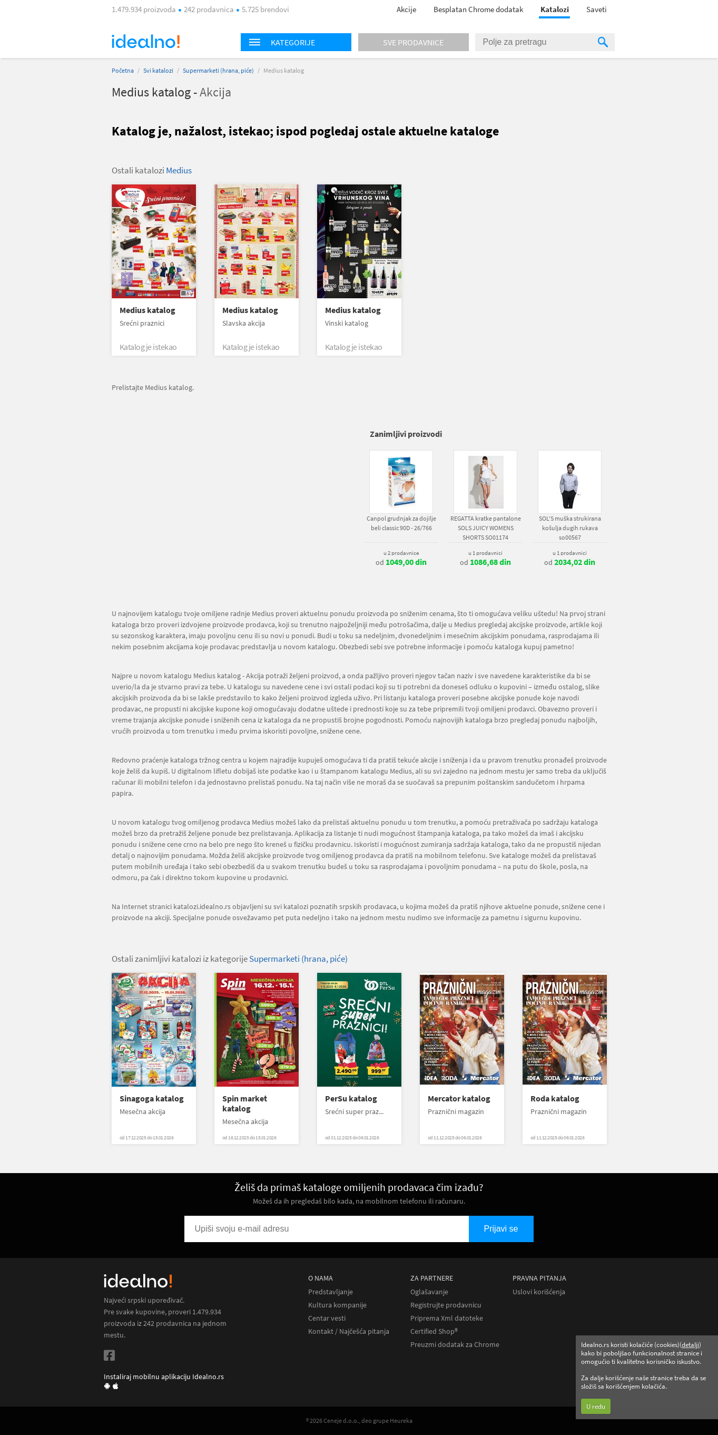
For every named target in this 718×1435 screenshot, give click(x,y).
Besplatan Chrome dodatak (478, 9)
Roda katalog (554, 1099)
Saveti (596, 9)
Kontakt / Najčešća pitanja (348, 1331)
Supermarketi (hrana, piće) (218, 70)
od (401, 562)
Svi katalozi (158, 70)
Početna (123, 70)
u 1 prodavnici (485, 553)
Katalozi (554, 9)
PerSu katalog (351, 1099)
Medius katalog (147, 310)
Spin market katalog (244, 1104)
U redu (595, 1406)
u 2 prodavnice (401, 553)
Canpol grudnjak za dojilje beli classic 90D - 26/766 (401, 523)
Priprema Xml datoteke (446, 1318)
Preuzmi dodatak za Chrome (454, 1344)
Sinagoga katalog (152, 1099)
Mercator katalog (459, 1099)
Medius (179, 170)
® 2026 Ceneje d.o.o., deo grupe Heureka (359, 1420)
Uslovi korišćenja (539, 1291)
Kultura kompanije (337, 1305)
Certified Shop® (434, 1331)
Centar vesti (327, 1318)
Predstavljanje (330, 1291)
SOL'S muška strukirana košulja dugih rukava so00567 (570, 527)
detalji (690, 1344)
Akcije (406, 9)
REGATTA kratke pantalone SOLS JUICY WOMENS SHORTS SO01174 (485, 527)
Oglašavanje (429, 1291)
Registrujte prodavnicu (445, 1305)
